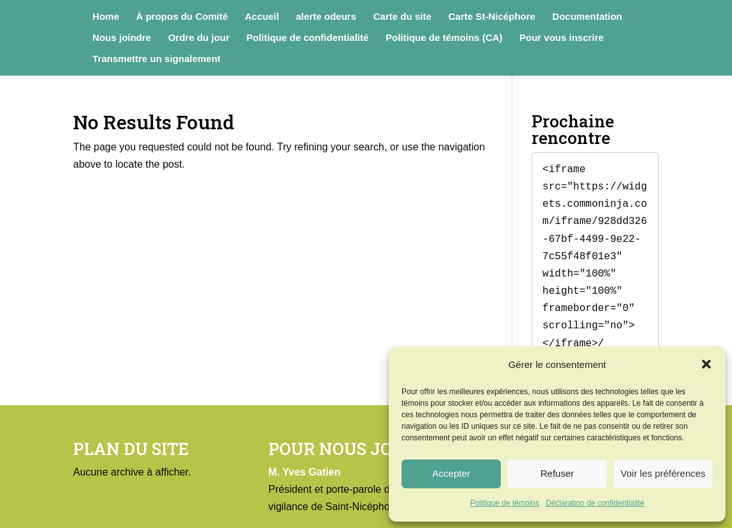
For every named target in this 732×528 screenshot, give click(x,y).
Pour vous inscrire (561, 38)
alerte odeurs (326, 17)
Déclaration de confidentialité (595, 503)
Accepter (451, 473)
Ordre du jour (198, 38)
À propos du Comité (181, 17)
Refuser (557, 473)
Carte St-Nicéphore (491, 17)
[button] (706, 364)
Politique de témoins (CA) (444, 38)
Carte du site (402, 17)
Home (105, 17)
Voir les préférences (663, 473)
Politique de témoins (504, 503)
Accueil (262, 17)
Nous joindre (121, 38)
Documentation (587, 17)
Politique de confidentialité (308, 38)
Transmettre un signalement (156, 59)
